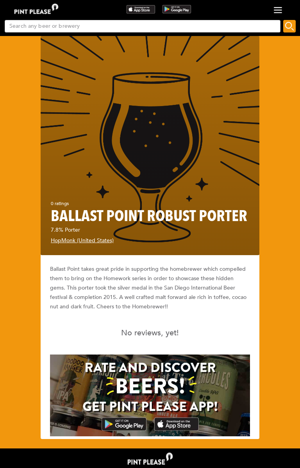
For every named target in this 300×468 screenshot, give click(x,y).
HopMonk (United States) (82, 240)
